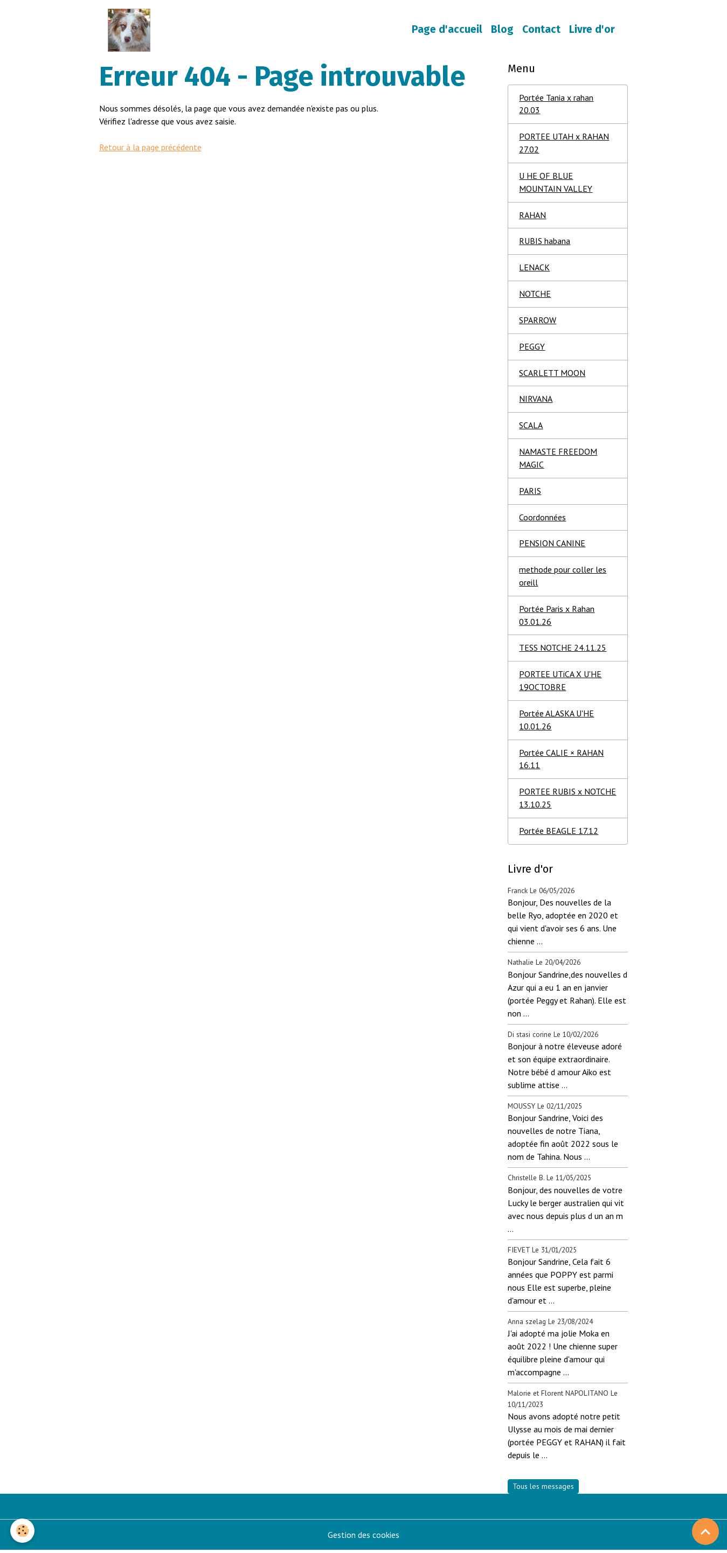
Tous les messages (543, 1489)
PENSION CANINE (552, 545)
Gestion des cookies (363, 1538)
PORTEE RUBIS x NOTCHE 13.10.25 (567, 801)
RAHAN (532, 216)
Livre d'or (592, 30)
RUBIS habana (544, 242)
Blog (502, 30)
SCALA (531, 427)
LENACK (534, 268)
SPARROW (537, 321)
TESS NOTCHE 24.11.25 (562, 650)
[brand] (131, 30)
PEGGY (532, 348)
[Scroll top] (705, 1531)
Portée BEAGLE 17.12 (558, 834)
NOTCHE (535, 295)
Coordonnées (542, 519)
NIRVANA (535, 400)
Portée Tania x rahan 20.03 (556, 104)
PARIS (530, 493)
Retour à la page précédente (150, 147)
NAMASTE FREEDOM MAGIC (558, 460)
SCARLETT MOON (552, 374)
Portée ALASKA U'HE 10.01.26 (556, 723)
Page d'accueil (447, 30)
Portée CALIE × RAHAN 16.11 (561, 762)
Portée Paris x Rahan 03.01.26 (556, 618)
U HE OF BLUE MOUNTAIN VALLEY (555, 183)
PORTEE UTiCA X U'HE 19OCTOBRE (560, 683)
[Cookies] (23, 1531)
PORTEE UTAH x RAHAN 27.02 (564, 144)
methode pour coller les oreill (562, 578)
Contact (541, 30)
